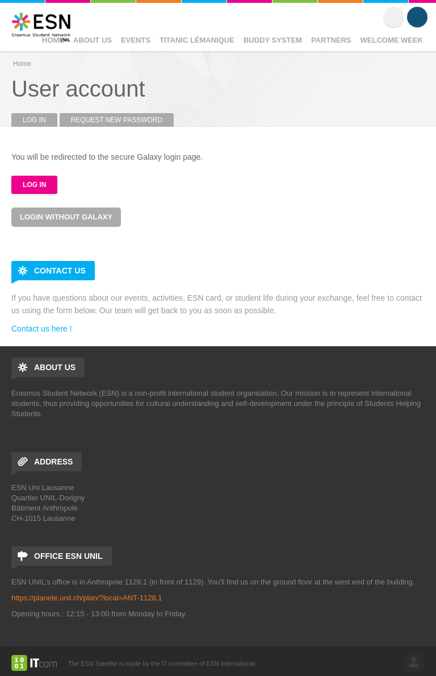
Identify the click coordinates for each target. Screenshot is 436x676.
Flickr (393, 17)
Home (53, 40)
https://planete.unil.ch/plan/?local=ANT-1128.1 (86, 598)
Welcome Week (392, 40)
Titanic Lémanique (197, 40)
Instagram (417, 17)
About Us (92, 40)
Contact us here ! (41, 328)
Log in (40, 120)
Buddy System (273, 40)
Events (135, 40)
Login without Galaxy (66, 217)
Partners (331, 40)
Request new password (117, 120)
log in (414, 662)
